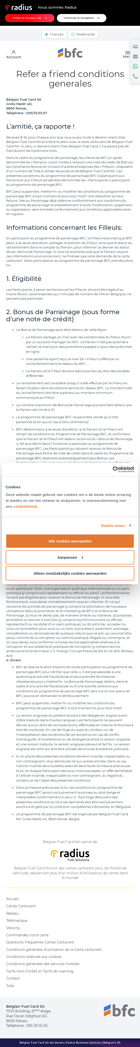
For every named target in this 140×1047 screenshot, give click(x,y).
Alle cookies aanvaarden (70, 541)
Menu (128, 55)
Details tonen (113, 525)
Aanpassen (70, 557)
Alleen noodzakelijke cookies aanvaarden (69, 573)
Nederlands (85, 34)
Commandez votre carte (27, 935)
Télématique (16, 920)
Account (13, 54)
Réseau (12, 913)
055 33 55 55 (36, 1025)
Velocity (13, 928)
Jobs (10, 986)
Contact (13, 978)
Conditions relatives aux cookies (34, 957)
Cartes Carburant (21, 906)
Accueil (12, 899)
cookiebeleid (25, 506)
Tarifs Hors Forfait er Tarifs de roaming (39, 971)
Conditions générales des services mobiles (42, 964)
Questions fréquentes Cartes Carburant (40, 942)
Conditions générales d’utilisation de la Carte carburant (54, 949)
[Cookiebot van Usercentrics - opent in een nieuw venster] (112, 469)
